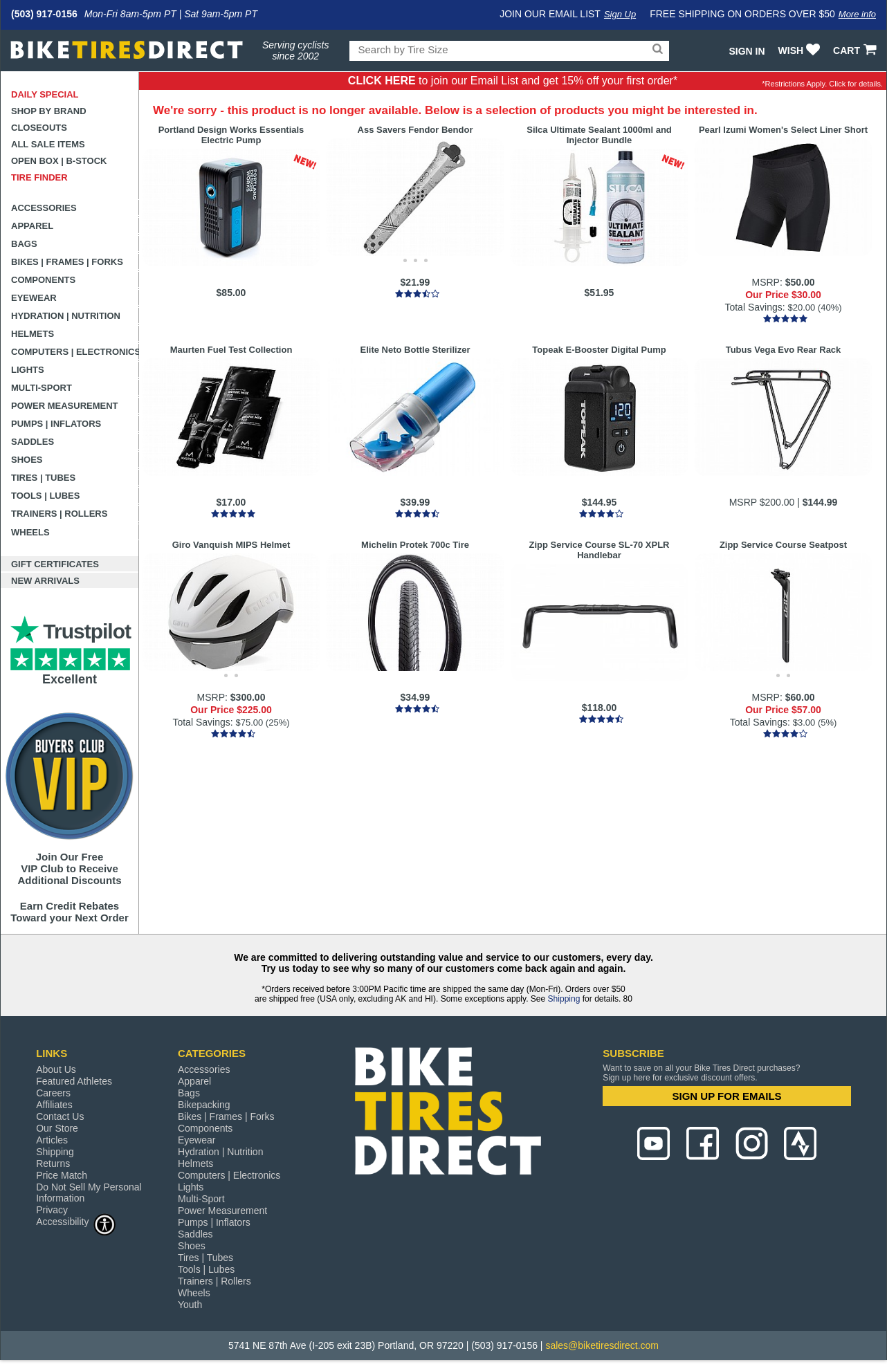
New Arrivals (45, 581)
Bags (24, 244)
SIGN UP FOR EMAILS (727, 1096)
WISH (800, 50)
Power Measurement (64, 406)
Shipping (564, 999)
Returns (53, 1163)
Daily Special (45, 94)
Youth (190, 1304)
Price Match (61, 1175)
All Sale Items (48, 144)
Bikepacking (204, 1104)
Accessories (44, 208)
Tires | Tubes (43, 477)
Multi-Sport (41, 388)
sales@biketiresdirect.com (602, 1345)
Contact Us (60, 1116)
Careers (53, 1092)
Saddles (32, 441)
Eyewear (34, 298)
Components (43, 280)
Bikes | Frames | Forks (67, 262)
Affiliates (54, 1104)
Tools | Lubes (45, 495)
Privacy (52, 1209)
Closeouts (39, 127)
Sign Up (620, 14)
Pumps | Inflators (56, 423)
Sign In (747, 51)
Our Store (57, 1128)
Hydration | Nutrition (65, 316)
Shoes (27, 459)
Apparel (32, 226)
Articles (52, 1139)
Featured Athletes (74, 1081)
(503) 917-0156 (44, 13)
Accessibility (76, 1221)
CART (856, 50)
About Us (56, 1069)
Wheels (30, 532)
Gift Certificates (55, 564)
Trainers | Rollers (59, 513)
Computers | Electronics (75, 352)
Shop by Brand (48, 111)
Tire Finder (39, 177)
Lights (27, 370)
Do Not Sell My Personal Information (89, 1192)
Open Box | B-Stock (59, 161)
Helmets (32, 334)
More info (857, 14)
